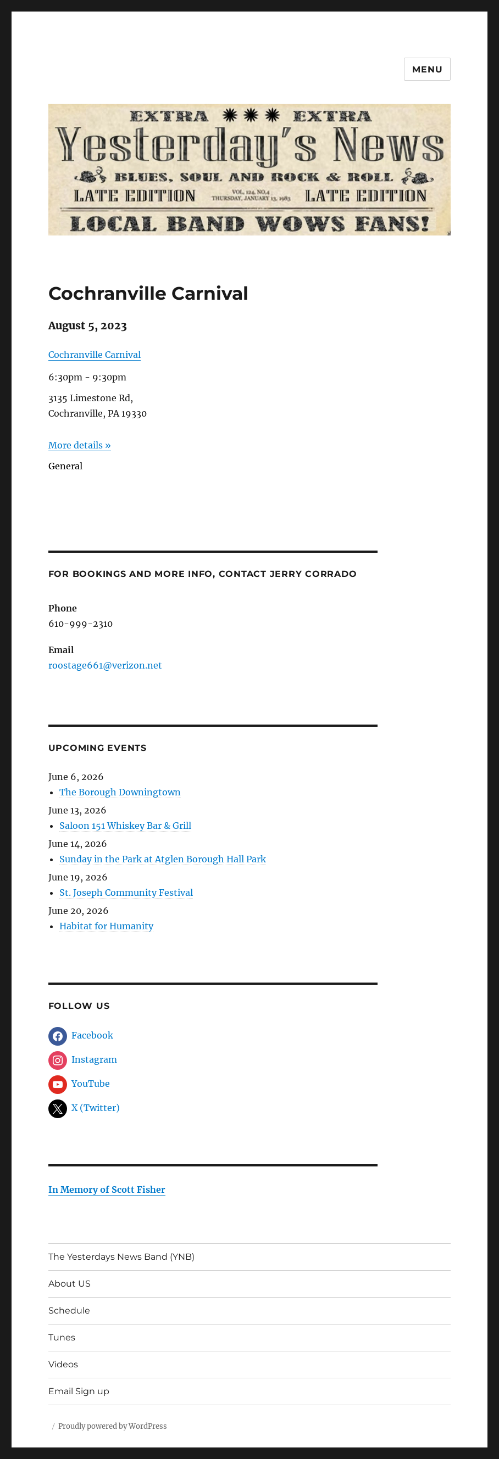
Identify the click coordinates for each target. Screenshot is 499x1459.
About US (69, 1283)
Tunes (61, 1337)
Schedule (69, 1310)
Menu (427, 69)
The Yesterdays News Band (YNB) (121, 1257)
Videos (63, 1364)
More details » (79, 445)
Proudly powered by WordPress (112, 1426)
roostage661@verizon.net (105, 665)
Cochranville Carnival (94, 354)
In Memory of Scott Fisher (106, 1189)
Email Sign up (78, 1391)
